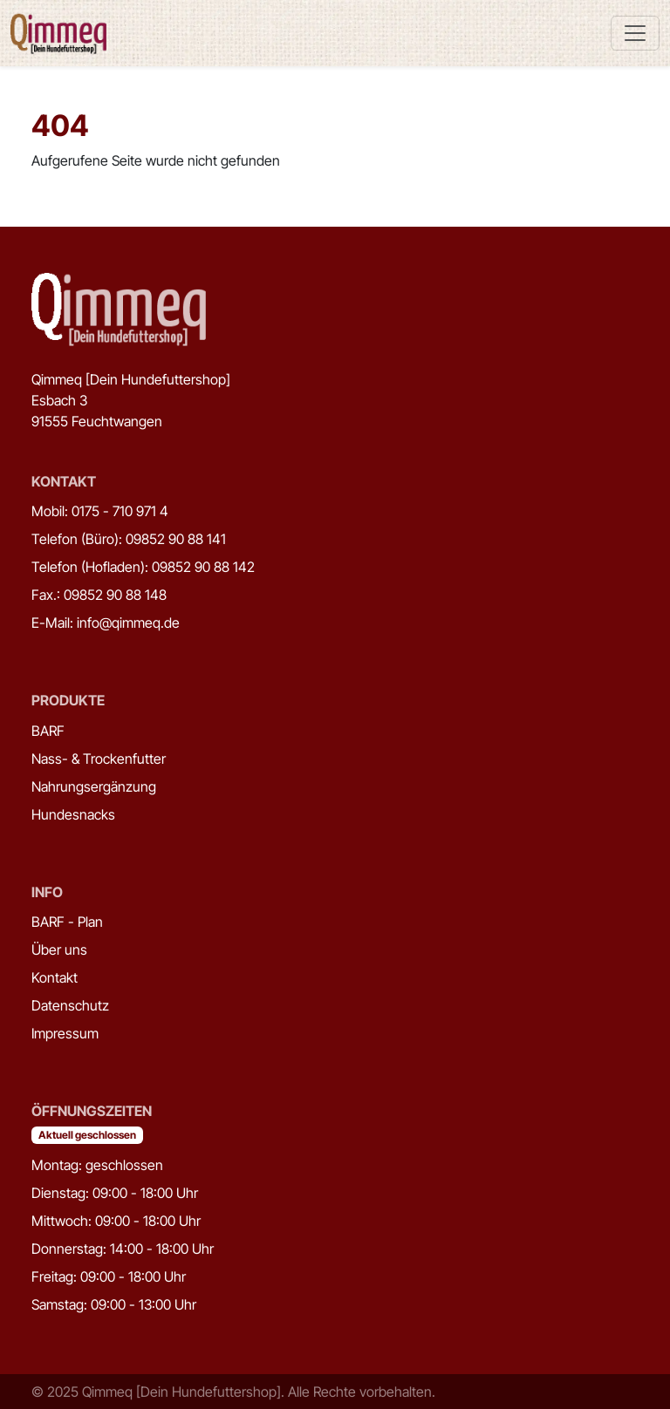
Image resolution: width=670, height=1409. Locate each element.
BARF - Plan (67, 921)
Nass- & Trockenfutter (98, 758)
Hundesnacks (73, 814)
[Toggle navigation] (635, 33)
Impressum (65, 1033)
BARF (48, 730)
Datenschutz (70, 1005)
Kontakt (54, 977)
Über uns (59, 949)
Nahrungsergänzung (93, 786)
